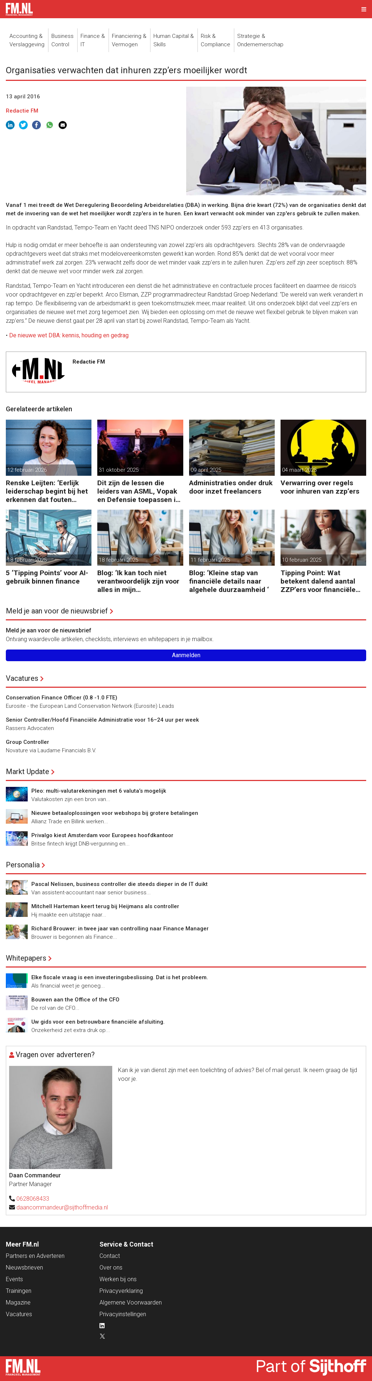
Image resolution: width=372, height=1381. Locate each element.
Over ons (110, 1267)
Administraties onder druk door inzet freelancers (231, 487)
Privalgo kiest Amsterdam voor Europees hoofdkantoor (102, 835)
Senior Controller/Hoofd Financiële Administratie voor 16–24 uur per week (102, 720)
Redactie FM (22, 110)
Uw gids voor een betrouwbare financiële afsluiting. (98, 1022)
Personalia (23, 864)
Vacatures (22, 678)
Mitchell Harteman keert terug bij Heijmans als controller (105, 906)
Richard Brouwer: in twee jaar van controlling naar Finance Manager (120, 928)
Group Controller (27, 742)
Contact (109, 1255)
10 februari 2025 (301, 560)
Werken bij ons (118, 1279)
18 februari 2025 (27, 560)
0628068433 (32, 1198)
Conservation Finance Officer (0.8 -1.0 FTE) (61, 697)
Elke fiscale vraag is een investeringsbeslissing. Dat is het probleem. (119, 977)
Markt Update (27, 771)
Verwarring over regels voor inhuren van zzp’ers (320, 487)
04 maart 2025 (299, 470)
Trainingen (18, 1290)
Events (14, 1279)
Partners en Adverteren (35, 1255)
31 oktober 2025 (118, 470)
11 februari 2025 (210, 560)
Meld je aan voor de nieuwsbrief (57, 611)
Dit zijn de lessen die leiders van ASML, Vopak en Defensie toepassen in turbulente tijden (138, 491)
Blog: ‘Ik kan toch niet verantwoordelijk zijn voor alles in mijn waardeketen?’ (138, 581)
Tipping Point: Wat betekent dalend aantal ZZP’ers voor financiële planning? (318, 581)
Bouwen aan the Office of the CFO (75, 999)
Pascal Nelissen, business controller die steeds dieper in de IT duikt (119, 884)
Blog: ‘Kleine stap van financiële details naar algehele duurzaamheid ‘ (229, 581)
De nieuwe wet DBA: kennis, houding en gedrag (69, 335)
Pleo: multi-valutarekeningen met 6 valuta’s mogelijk (98, 791)
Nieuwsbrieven (24, 1267)
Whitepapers (26, 958)
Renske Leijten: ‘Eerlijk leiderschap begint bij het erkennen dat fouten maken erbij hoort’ (47, 491)
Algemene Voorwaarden (130, 1302)
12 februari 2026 (27, 470)
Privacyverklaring (121, 1290)
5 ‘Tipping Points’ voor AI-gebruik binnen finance (47, 577)
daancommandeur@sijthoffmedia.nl (62, 1207)
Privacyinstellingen (122, 1314)
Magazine (18, 1302)
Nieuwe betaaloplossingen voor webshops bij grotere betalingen (114, 813)
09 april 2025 (206, 470)
